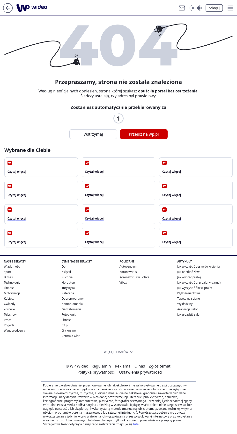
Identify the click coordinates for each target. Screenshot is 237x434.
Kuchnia (67, 277)
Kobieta (9, 298)
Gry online (69, 330)
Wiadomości (12, 266)
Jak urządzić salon (189, 314)
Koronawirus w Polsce (134, 277)
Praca (7, 320)
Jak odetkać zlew (188, 272)
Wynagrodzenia (14, 330)
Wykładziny (185, 304)
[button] (230, 8)
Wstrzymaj (93, 134)
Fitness (66, 320)
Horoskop (68, 282)
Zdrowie (9, 309)
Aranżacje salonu (188, 309)
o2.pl (65, 325)
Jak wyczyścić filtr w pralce (195, 288)
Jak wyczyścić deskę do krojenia (198, 266)
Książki (66, 272)
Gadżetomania (71, 309)
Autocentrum (128, 266)
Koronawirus (128, 272)
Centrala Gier (71, 336)
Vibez (123, 282)
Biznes (8, 277)
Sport (7, 272)
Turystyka (68, 288)
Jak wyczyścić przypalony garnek (199, 282)
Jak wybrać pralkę (189, 277)
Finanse (9, 288)
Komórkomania (72, 304)
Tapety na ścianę (188, 298)
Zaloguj (214, 8)
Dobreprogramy (72, 298)
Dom (65, 266)
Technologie (12, 282)
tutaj (136, 424)
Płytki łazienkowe (188, 293)
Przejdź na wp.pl (144, 134)
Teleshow (10, 314)
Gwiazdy (9, 304)
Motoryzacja (12, 293)
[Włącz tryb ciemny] (196, 8)
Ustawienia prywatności (139, 372)
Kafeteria (68, 293)
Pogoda (9, 325)
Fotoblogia (69, 314)
